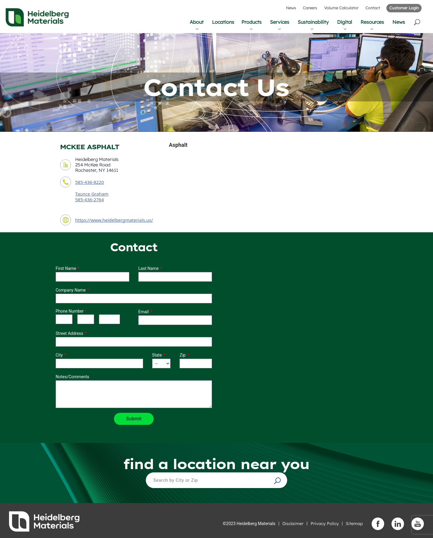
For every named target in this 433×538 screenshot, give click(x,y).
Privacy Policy (325, 523)
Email (143, 311)
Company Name (71, 290)
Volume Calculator (341, 7)
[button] (417, 22)
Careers (310, 7)
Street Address (69, 333)
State (157, 355)
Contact (372, 7)
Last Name (148, 268)
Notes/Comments (72, 376)
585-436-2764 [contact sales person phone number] (89, 199)
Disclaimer (292, 523)
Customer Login (404, 7)
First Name (66, 268)
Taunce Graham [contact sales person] (92, 194)
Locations (223, 22)
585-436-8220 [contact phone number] (89, 182)
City (59, 355)
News (291, 7)
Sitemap (354, 523)
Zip (183, 355)
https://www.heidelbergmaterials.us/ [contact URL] (114, 220)
